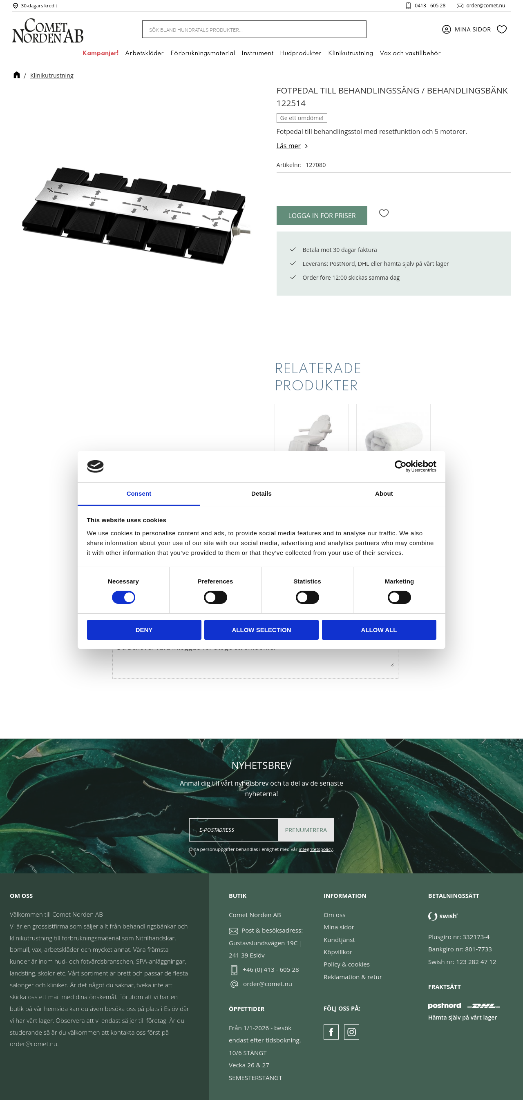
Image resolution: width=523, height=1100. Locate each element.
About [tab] (384, 493)
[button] (502, 29)
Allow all (379, 629)
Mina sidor (339, 927)
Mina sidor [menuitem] (473, 29)
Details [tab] (261, 493)
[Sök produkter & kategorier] (244, 29)
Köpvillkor (338, 952)
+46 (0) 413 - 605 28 (271, 969)
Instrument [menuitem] (257, 54)
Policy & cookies (347, 964)
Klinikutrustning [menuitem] (350, 54)
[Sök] (355, 29)
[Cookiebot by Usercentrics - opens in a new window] (400, 466)
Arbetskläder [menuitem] (144, 54)
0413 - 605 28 (429, 5)
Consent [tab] (139, 493)
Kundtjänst (339, 939)
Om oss (334, 915)
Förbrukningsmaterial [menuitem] (202, 54)
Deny (144, 629)
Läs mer (289, 145)
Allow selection (261, 629)
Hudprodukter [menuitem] (301, 54)
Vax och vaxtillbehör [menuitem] (410, 54)
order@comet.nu (484, 5)
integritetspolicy (316, 849)
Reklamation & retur (353, 977)
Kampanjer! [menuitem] (100, 54)
